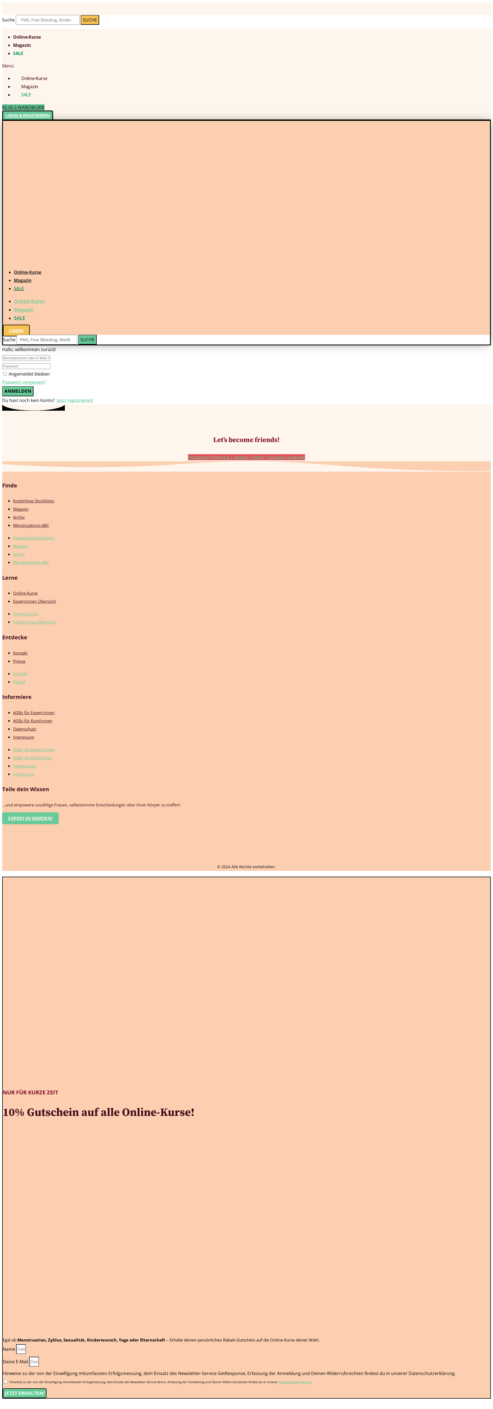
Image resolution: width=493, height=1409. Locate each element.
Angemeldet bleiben (29, 374)
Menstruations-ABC (31, 525)
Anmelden (17, 391)
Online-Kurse (27, 37)
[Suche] (90, 20)
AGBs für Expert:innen (33, 712)
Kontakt (20, 653)
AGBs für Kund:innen (32, 720)
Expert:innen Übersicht (34, 601)
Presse (19, 661)
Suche (8, 20)
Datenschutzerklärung (295, 1382)
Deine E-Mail (16, 1362)
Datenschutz (24, 729)
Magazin (22, 45)
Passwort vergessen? (24, 382)
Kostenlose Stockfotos (33, 501)
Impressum (23, 737)
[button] (246, 66)
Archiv (19, 517)
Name (9, 1349)
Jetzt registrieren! (75, 400)
